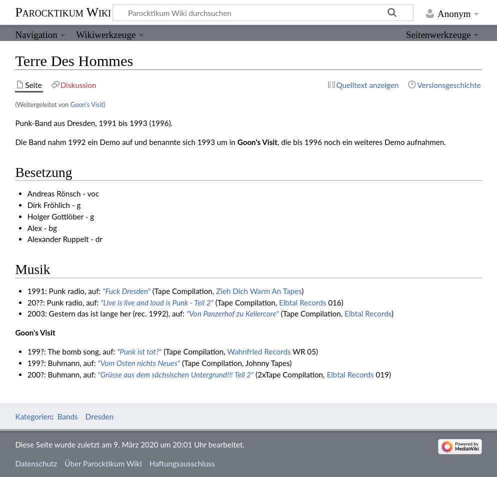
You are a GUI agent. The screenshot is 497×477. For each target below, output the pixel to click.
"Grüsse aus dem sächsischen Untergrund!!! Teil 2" (176, 374)
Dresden (100, 416)
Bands (68, 416)
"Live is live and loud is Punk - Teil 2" (157, 302)
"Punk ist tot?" (139, 351)
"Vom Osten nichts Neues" (139, 363)
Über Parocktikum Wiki (103, 463)
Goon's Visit (87, 104)
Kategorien (33, 416)
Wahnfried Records (258, 351)
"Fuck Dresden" (126, 291)
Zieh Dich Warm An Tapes (259, 291)
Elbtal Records (302, 302)
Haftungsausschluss (182, 463)
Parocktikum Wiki (63, 11)
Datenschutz (36, 463)
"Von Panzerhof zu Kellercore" (232, 313)
